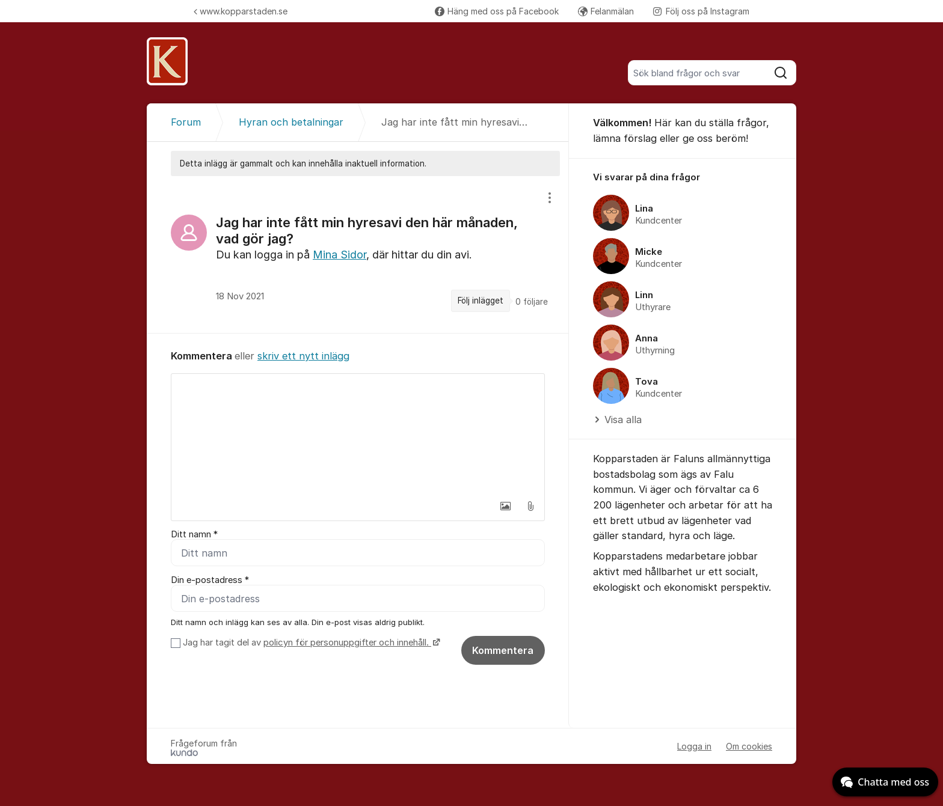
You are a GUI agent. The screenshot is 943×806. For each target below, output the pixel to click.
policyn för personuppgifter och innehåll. (347, 642)
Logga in (694, 746)
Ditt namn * (194, 534)
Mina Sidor (339, 254)
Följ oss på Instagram (701, 11)
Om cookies (749, 746)
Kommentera (502, 650)
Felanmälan (606, 11)
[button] (505, 506)
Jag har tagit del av (310, 642)
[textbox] (357, 434)
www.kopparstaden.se (240, 11)
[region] (358, 254)
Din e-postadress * (210, 580)
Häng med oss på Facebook (497, 11)
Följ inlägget (480, 300)
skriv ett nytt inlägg (303, 356)
